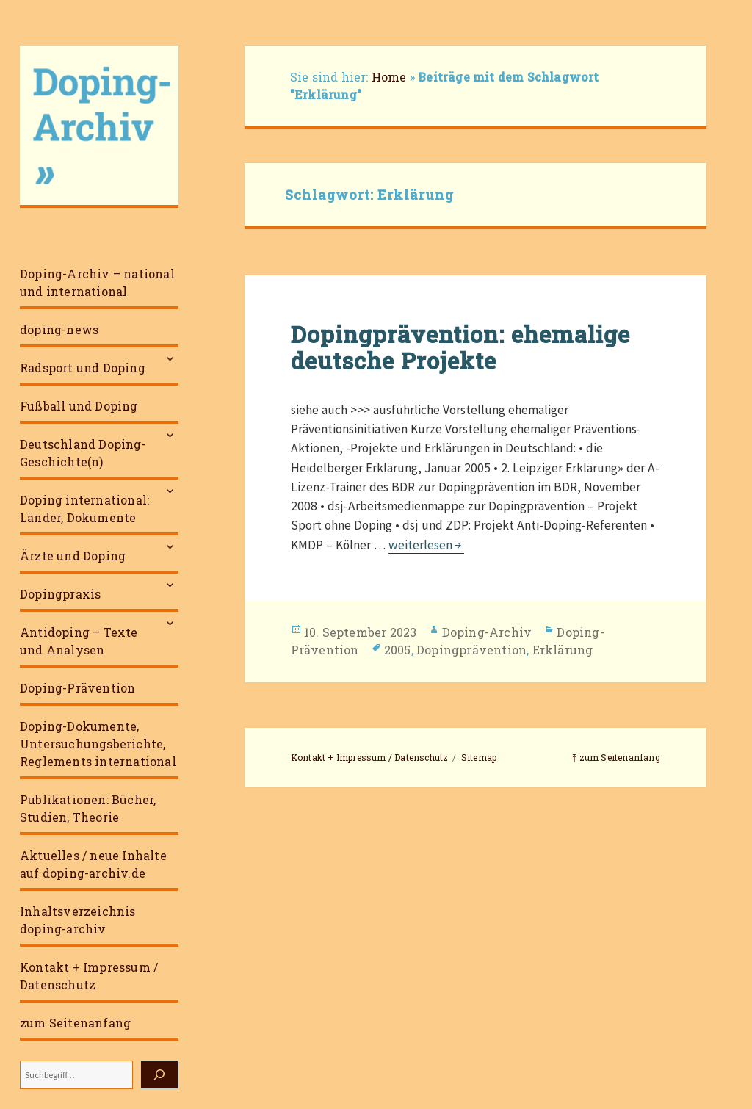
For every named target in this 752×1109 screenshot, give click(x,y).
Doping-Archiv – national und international (97, 282)
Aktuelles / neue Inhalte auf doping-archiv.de (93, 864)
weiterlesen (426, 545)
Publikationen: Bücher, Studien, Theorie (88, 808)
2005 (397, 649)
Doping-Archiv (487, 632)
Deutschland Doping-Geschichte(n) (83, 452)
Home (389, 76)
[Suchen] (159, 1075)
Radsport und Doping (82, 367)
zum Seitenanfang (75, 1022)
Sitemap (478, 757)
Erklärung (562, 649)
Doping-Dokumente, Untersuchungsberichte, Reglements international (98, 743)
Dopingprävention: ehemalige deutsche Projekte (460, 347)
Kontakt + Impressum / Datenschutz (89, 975)
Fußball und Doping (79, 405)
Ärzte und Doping (73, 555)
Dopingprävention (471, 649)
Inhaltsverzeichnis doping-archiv (78, 919)
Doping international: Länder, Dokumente (84, 508)
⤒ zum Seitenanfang (616, 757)
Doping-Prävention (77, 688)
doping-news (59, 329)
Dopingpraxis (60, 594)
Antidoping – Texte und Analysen (79, 640)
